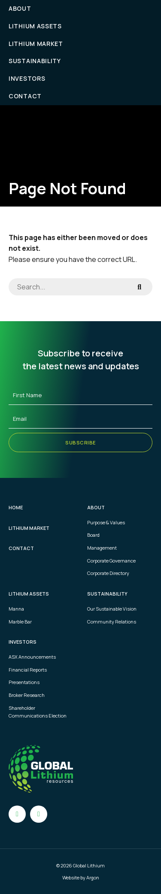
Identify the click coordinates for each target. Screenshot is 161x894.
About (20, 8)
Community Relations (111, 621)
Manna (16, 608)
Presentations (24, 682)
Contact (25, 96)
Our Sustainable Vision (112, 608)
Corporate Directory (108, 573)
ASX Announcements (32, 657)
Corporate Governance (111, 560)
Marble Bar (20, 621)
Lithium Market (36, 44)
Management (102, 547)
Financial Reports (28, 669)
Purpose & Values (106, 522)
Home (16, 507)
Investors (27, 78)
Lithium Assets (35, 26)
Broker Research (27, 695)
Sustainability (35, 61)
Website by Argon (80, 877)
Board (93, 535)
